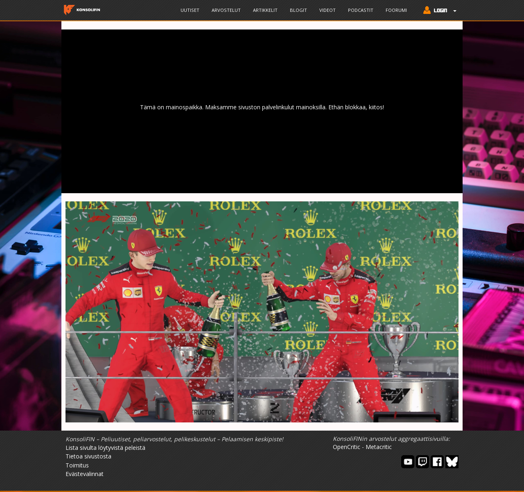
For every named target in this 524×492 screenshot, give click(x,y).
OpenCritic (346, 447)
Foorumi (396, 10)
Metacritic (379, 447)
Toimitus (77, 465)
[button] (438, 11)
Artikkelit (265, 10)
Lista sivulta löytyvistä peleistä (105, 447)
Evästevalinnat (85, 474)
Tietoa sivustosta (88, 456)
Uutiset (190, 10)
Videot (327, 10)
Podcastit (360, 10)
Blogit (298, 10)
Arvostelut (226, 10)
